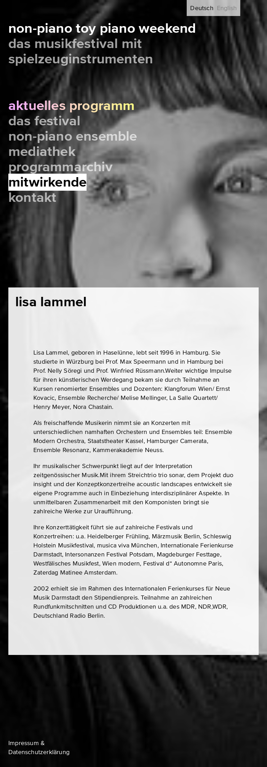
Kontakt (32, 197)
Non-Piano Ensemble (72, 136)
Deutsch (201, 8)
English (227, 8)
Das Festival (44, 120)
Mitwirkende (47, 182)
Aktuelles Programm (71, 105)
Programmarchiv (60, 166)
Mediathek (41, 151)
